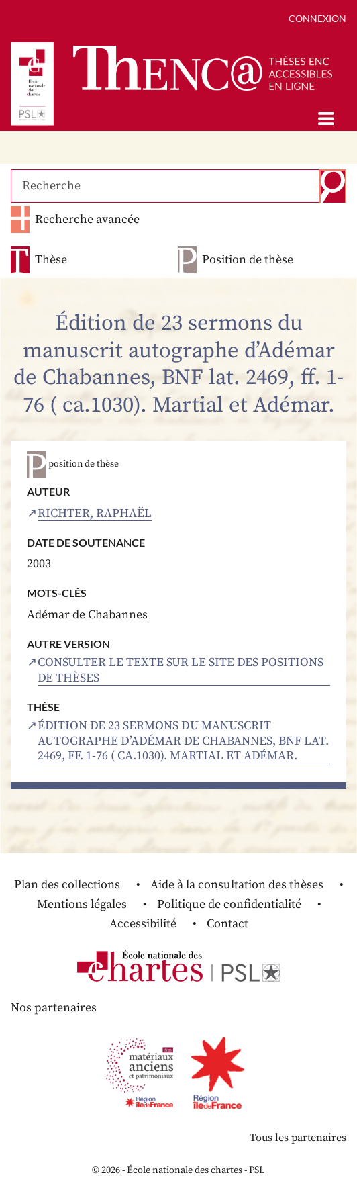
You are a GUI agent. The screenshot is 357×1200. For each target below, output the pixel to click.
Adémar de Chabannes (87, 614)
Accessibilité (142, 923)
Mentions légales (82, 904)
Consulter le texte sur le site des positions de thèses (180, 670)
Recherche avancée (87, 219)
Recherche (332, 186)
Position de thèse (247, 259)
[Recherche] (165, 186)
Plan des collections (67, 884)
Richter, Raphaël (95, 513)
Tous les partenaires (298, 1137)
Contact (227, 923)
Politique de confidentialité (229, 904)
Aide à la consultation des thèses (236, 884)
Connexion (317, 18)
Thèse (51, 259)
